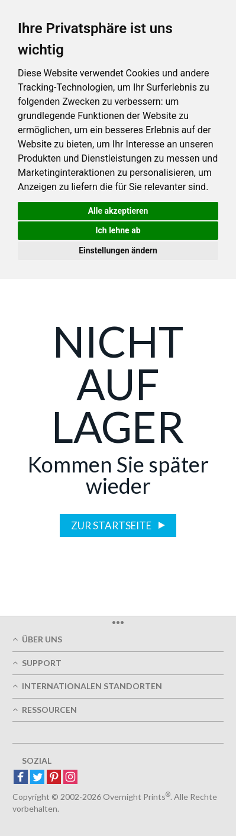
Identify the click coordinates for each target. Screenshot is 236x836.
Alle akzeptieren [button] (118, 211)
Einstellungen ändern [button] (118, 250)
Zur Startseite (112, 525)
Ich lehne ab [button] (117, 230)
